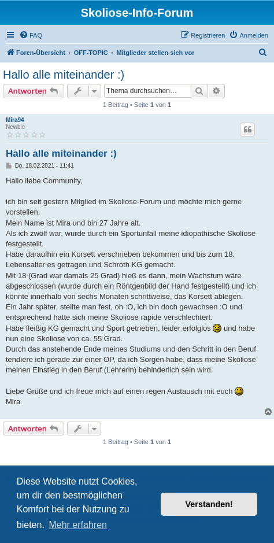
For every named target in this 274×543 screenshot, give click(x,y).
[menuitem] (30, 35)
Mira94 (15, 120)
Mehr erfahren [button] (78, 525)
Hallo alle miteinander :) (63, 74)
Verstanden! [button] (209, 504)
